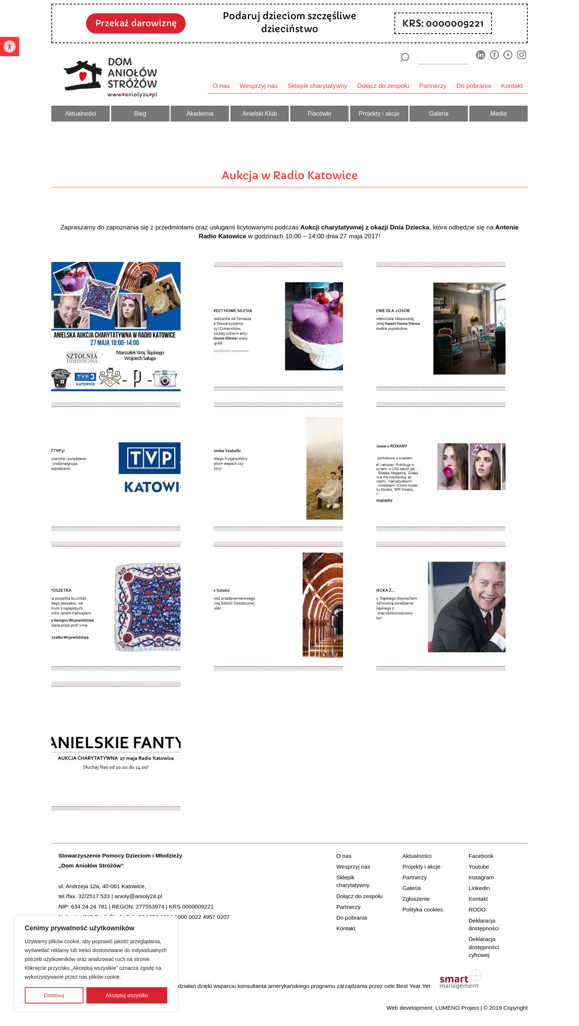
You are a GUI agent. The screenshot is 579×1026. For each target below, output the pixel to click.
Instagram (481, 877)
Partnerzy (432, 85)
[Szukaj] (404, 57)
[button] (9, 46)
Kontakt (512, 85)
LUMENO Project (457, 1008)
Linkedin (479, 888)
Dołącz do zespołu (383, 85)
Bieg (140, 113)
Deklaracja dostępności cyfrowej (484, 947)
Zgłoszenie (416, 899)
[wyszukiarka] (442, 57)
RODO (477, 909)
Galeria (439, 113)
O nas (221, 85)
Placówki (319, 113)
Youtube (479, 866)
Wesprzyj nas (259, 85)
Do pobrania (473, 85)
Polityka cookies (422, 909)
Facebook (481, 856)
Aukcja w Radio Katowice (290, 175)
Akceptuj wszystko (127, 995)
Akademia (199, 113)
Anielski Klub (259, 113)
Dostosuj (54, 995)
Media (498, 113)
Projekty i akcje (379, 113)
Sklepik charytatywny (317, 85)
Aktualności (80, 113)
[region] (96, 963)
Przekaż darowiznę (136, 23)
